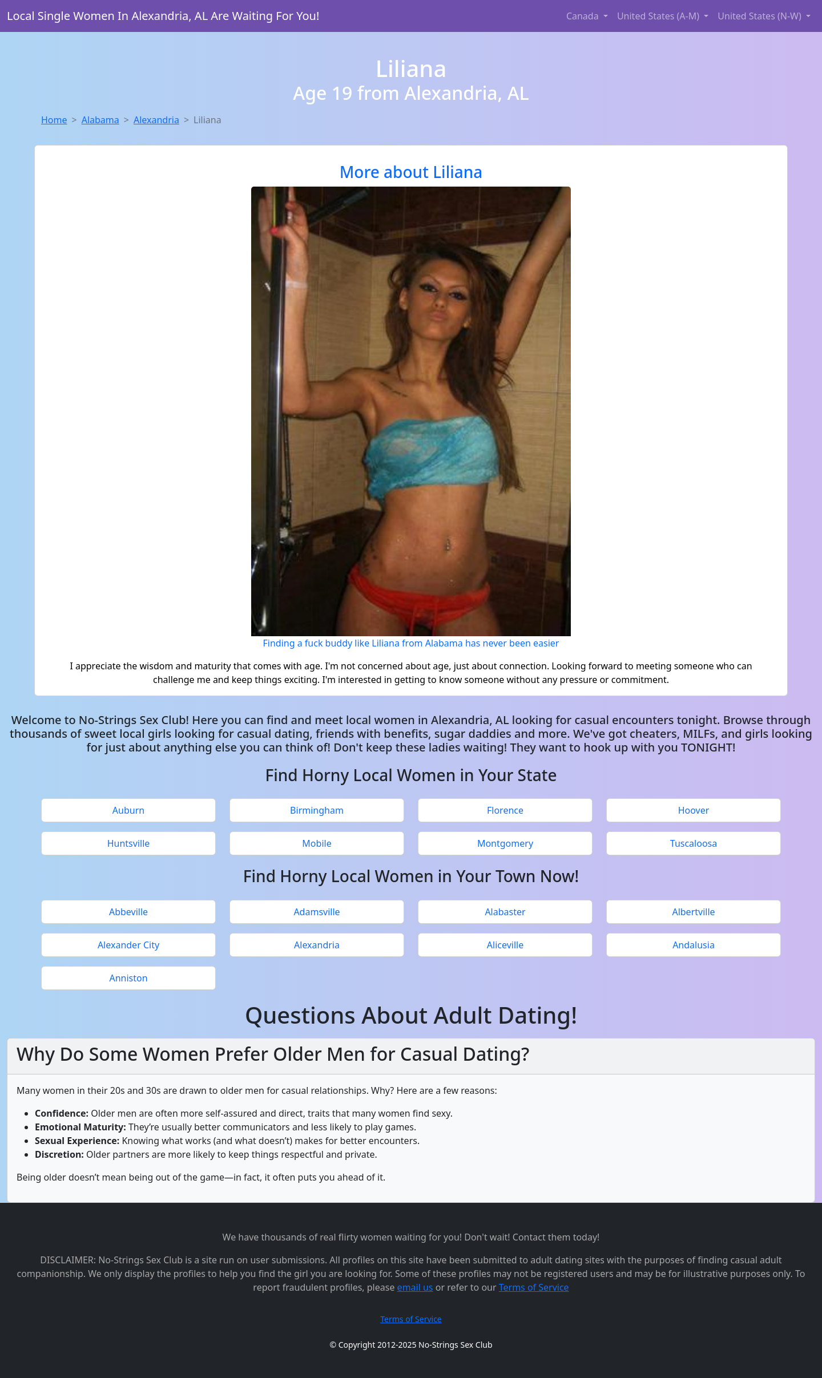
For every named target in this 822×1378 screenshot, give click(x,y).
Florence (505, 810)
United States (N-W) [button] (761, 16)
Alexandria (156, 120)
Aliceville (505, 945)
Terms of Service (534, 1287)
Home (54, 120)
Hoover (694, 810)
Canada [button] (583, 16)
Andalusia (693, 945)
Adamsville (316, 912)
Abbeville (128, 912)
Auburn (128, 810)
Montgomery (505, 843)
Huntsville (128, 843)
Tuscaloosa (693, 843)
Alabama (100, 120)
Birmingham (317, 810)
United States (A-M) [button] (659, 16)
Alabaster (505, 912)
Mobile (316, 843)
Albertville (693, 912)
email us (415, 1287)
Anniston (128, 978)
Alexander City (128, 945)
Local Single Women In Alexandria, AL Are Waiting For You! (163, 15)
